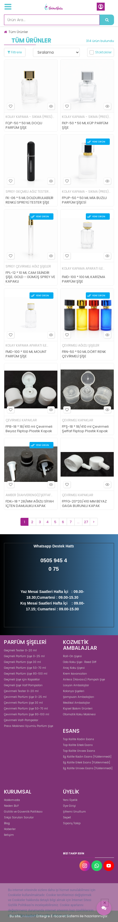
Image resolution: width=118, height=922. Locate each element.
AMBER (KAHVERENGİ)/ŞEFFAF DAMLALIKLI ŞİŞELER (28, 495)
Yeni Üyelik (70, 800)
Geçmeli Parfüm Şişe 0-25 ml (24, 656)
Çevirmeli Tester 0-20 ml (21, 691)
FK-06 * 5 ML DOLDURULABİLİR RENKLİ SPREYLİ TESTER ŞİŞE (29, 200)
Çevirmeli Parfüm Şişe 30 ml (23, 703)
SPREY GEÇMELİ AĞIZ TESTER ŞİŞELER (27, 192)
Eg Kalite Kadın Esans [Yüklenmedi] (87, 757)
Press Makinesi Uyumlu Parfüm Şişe (28, 726)
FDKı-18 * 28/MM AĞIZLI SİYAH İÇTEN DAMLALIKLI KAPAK (30, 503)
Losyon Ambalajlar (76, 685)
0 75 (54, 569)
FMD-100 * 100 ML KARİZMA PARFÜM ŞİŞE (83, 279)
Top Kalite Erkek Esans (78, 745)
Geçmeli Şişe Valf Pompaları (23, 685)
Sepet (67, 817)
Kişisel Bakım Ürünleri (77, 709)
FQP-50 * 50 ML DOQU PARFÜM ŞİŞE (24, 125)
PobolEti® (29, 916)
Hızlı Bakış (50, 106)
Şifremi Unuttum (74, 812)
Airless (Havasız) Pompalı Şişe (84, 679)
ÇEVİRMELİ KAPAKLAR (21, 420)
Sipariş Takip (72, 823)
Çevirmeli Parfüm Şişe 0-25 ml (25, 697)
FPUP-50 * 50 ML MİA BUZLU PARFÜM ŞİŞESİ (84, 200)
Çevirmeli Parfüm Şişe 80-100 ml (26, 714)
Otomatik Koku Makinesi (79, 714)
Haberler (10, 829)
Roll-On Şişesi (72, 656)
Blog (7, 823)
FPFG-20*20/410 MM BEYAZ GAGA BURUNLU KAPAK (84, 503)
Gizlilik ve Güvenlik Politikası (23, 812)
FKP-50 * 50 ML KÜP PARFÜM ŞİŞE (85, 125)
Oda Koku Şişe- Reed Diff (79, 662)
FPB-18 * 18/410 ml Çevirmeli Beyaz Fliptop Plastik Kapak (29, 429)
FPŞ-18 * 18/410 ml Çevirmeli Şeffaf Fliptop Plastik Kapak (85, 429)
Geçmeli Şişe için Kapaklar (22, 679)
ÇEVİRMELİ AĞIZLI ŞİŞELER (80, 345)
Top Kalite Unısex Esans (79, 751)
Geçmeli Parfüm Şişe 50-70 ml (25, 668)
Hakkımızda (12, 800)
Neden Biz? (11, 806)
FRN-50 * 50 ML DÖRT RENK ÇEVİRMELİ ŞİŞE (84, 354)
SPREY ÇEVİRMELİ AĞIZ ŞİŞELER (28, 266)
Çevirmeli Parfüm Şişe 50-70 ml (26, 709)
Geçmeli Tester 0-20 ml (20, 650)
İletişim (9, 835)
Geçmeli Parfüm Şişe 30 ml (22, 662)
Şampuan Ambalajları (78, 697)
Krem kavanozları (75, 674)
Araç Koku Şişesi (74, 668)
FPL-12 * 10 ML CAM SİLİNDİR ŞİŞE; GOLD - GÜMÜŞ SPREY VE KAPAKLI (30, 277)
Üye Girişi (69, 806)
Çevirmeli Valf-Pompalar (21, 720)
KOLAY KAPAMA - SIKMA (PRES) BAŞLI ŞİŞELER (29, 117)
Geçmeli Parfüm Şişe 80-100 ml (25, 674)
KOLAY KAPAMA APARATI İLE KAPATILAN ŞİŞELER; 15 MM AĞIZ (85, 268)
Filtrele (14, 52)
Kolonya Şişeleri (73, 691)
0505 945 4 (53, 560)
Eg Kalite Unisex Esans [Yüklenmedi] (87, 768)
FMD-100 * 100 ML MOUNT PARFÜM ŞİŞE (26, 354)
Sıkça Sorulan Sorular (19, 817)
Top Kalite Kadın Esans (78, 739)
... (78, 521)
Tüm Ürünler (18, 32)
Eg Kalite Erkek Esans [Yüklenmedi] (86, 762)
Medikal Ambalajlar (76, 703)
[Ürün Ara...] (107, 20)
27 (86, 521)
